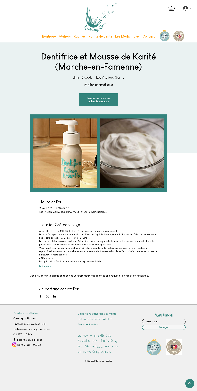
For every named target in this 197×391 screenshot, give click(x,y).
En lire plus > (45, 266)
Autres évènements (98, 101)
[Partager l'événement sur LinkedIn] (54, 296)
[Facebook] (14, 340)
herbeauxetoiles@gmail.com (31, 329)
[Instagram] (14, 344)
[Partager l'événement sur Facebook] (40, 296)
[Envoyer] (164, 327)
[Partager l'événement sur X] (47, 296)
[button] (174, 8)
